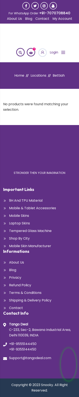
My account (62, 18)
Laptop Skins (19, 223)
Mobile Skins (19, 215)
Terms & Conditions (25, 292)
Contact (42, 18)
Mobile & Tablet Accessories (32, 208)
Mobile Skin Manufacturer (30, 246)
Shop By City (19, 238)
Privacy (15, 277)
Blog (28, 18)
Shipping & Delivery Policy (30, 300)
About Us (14, 18)
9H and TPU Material (26, 200)
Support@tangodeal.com (30, 358)
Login (48, 52)
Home (19, 75)
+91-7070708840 (54, 13)
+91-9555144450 (22, 343)
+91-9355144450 (22, 349)
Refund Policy (20, 285)
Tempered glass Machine (30, 230)
